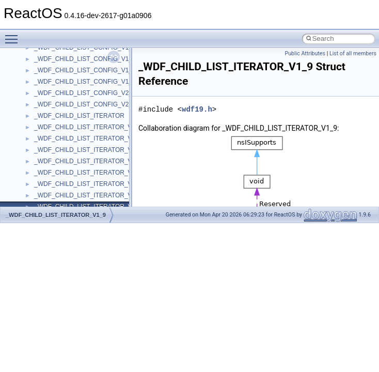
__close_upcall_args (62, 195)
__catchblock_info (59, 127)
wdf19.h (197, 109)
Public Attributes (305, 53)
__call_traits (50, 116)
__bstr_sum (50, 59)
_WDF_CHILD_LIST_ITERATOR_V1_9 (56, 215)
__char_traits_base (60, 161)
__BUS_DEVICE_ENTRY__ (73, 82)
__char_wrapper (56, 173)
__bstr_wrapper (55, 70)
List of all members (352, 53)
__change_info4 (56, 150)
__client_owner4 (56, 184)
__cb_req (47, 139)
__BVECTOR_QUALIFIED (70, 105)
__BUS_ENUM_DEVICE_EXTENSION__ (91, 93)
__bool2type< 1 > (58, 48)
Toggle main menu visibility (14, 34)
